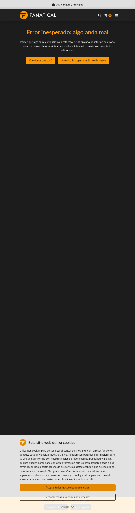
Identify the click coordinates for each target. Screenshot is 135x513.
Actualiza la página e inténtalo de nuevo (83, 60)
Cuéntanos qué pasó (40, 60)
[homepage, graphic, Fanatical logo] (38, 15)
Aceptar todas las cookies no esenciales (67, 487)
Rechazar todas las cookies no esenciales (67, 497)
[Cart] (108, 15)
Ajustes (67, 506)
